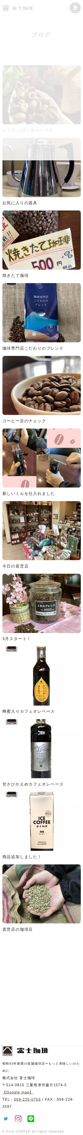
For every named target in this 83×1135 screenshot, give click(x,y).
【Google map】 (18, 1092)
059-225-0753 (27, 1099)
